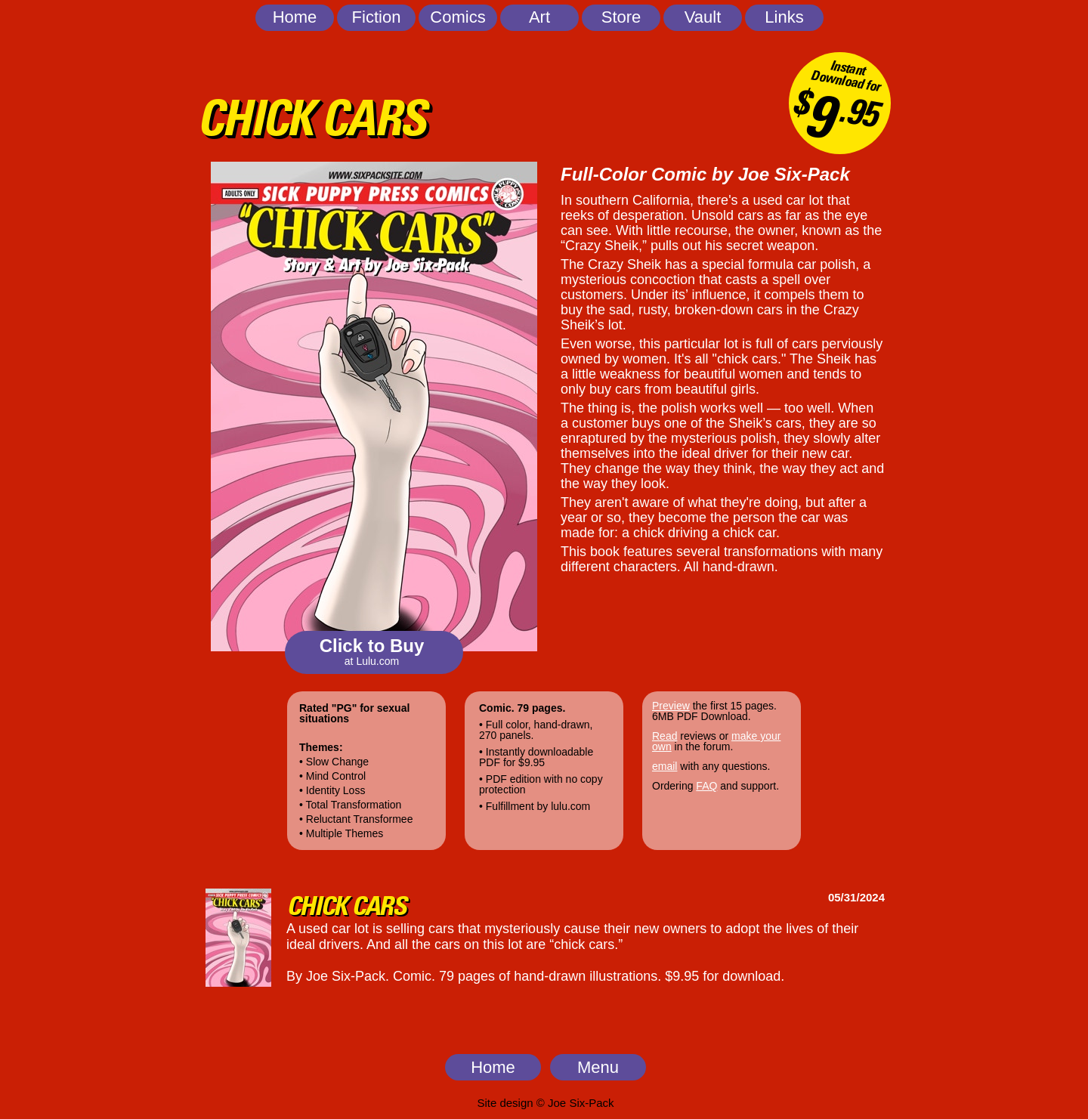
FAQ (706, 786)
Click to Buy (372, 645)
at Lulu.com (372, 661)
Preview (671, 706)
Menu (598, 1067)
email (664, 766)
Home (493, 1067)
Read (664, 736)
